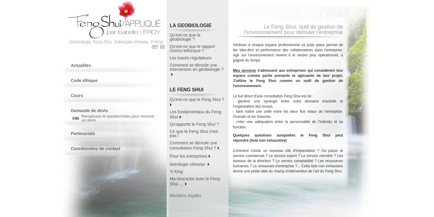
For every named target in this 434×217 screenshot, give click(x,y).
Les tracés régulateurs (191, 58)
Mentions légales (185, 195)
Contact (162, 47)
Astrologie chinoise (189, 163)
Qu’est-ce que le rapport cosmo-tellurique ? (192, 48)
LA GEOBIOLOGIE (195, 26)
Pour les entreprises (190, 155)
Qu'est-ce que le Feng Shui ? (197, 101)
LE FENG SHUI (195, 90)
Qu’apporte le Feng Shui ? (194, 124)
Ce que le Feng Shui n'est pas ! (194, 133)
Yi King (176, 171)
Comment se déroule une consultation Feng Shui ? (194, 145)
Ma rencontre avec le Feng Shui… (195, 181)
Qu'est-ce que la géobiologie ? (185, 37)
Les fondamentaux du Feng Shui (195, 114)
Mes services (244, 70)
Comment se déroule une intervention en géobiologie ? (197, 70)
